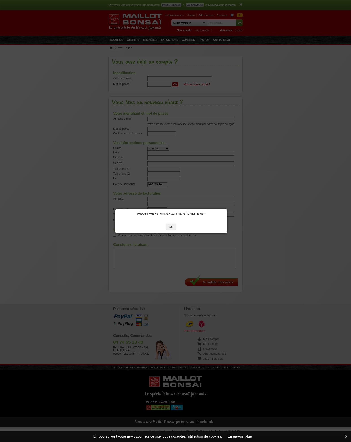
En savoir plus (239, 436)
